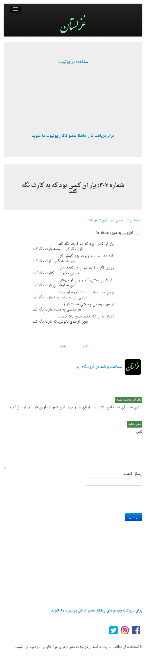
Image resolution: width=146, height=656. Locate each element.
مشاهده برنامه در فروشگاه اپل (98, 367)
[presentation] (103, 498)
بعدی (62, 346)
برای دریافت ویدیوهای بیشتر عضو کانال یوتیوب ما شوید (96, 610)
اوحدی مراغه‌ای (114, 220)
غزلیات (92, 220)
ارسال (134, 517)
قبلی (84, 346)
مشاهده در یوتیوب (73, 62)
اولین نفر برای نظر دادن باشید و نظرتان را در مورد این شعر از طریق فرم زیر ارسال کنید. (75, 407)
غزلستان (136, 220)
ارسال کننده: (132, 474)
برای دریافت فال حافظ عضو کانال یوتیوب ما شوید (73, 135)
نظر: (139, 432)
